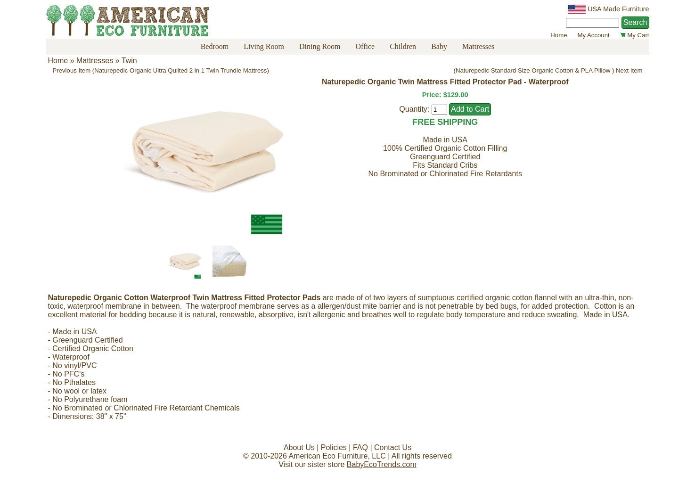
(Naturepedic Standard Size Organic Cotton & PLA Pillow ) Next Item (548, 70)
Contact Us (392, 447)
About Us (299, 447)
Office (365, 46)
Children (403, 46)
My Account (594, 35)
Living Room (264, 46)
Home (558, 35)
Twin (129, 61)
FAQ (360, 447)
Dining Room (320, 46)
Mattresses (478, 46)
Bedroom (215, 46)
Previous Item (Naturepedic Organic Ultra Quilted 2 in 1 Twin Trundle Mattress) (161, 70)
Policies (334, 447)
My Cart (634, 35)
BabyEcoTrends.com (382, 464)
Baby (439, 46)
